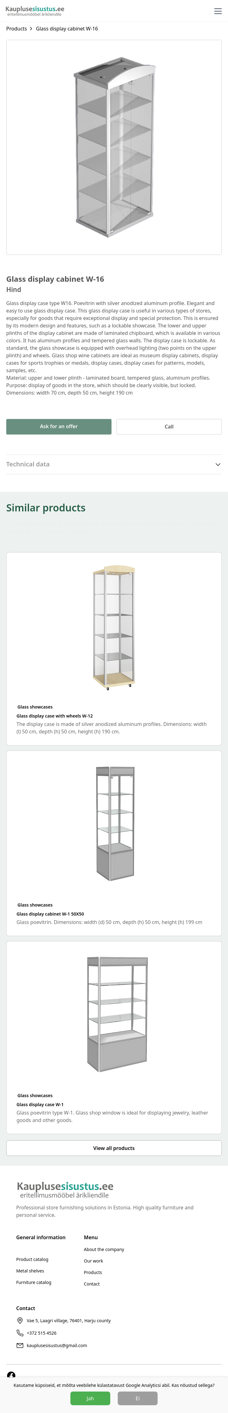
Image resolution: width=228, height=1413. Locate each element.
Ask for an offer (59, 438)
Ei (138, 1398)
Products (93, 1272)
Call (169, 439)
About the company (104, 1249)
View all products (114, 1148)
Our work (93, 1261)
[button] (217, 11)
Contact (92, 1284)
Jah (90, 1398)
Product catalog (32, 1259)
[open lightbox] (114, 147)
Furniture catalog (33, 1282)
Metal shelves (30, 1271)
